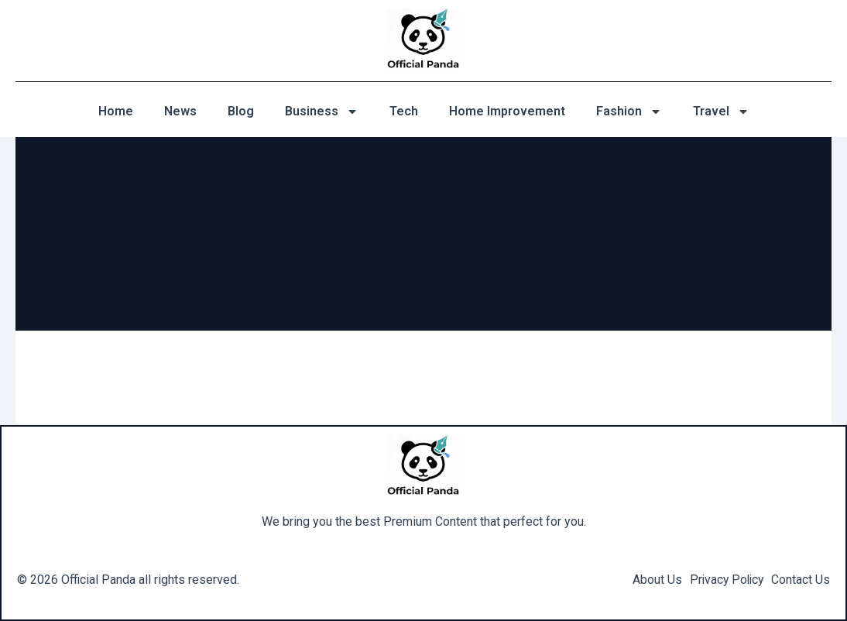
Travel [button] (721, 111)
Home (115, 111)
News (180, 111)
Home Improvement (507, 111)
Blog (241, 111)
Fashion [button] (629, 111)
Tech (403, 111)
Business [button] (321, 111)
